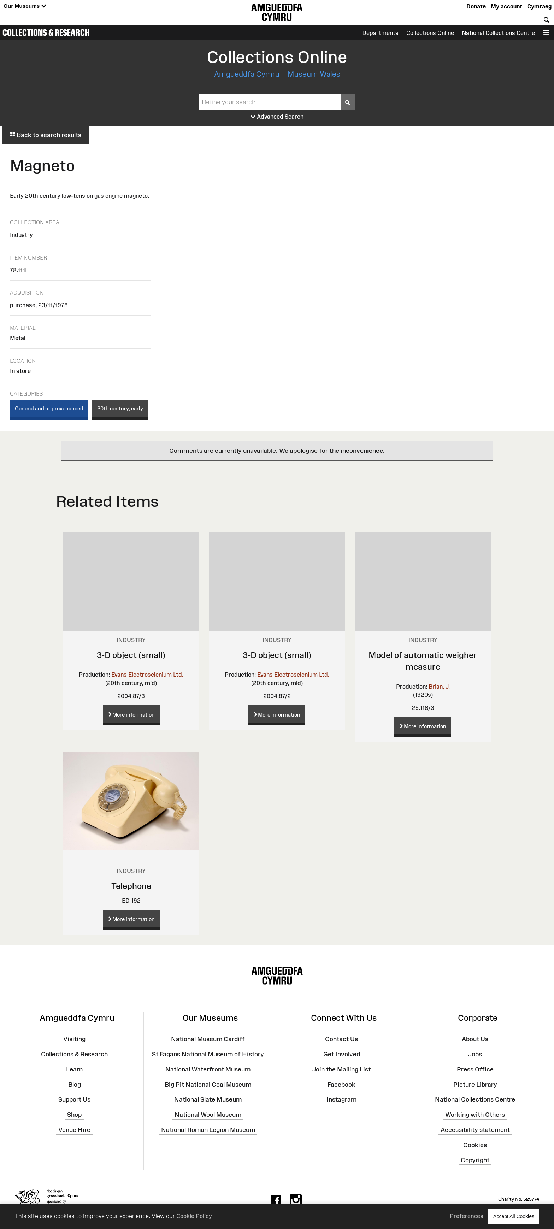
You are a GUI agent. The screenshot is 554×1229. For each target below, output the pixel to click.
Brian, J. (439, 686)
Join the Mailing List (341, 1069)
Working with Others (475, 1114)
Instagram (341, 1099)
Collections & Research (45, 32)
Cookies (475, 1144)
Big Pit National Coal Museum (208, 1084)
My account (506, 6)
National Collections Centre (498, 33)
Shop (74, 1114)
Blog (74, 1084)
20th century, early (120, 408)
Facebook (341, 1084)
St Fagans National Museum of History (208, 1054)
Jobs (475, 1054)
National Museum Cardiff (208, 1039)
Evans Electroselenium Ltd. (147, 674)
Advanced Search (277, 116)
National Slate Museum (208, 1099)
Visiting (74, 1039)
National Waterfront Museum (208, 1069)
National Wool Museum (208, 1114)
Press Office (475, 1069)
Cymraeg (539, 6)
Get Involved (341, 1054)
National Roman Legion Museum (208, 1129)
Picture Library (475, 1084)
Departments (380, 33)
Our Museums (25, 6)
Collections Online (430, 33)
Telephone (131, 886)
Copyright (475, 1160)
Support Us (74, 1099)
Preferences (466, 1216)
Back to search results (45, 134)
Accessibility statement (475, 1129)
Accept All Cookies (513, 1216)
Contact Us (341, 1039)
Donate (476, 6)
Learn (74, 1069)
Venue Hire (74, 1129)
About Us (475, 1039)
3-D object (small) (131, 655)
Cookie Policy (194, 1216)
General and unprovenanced (49, 408)
